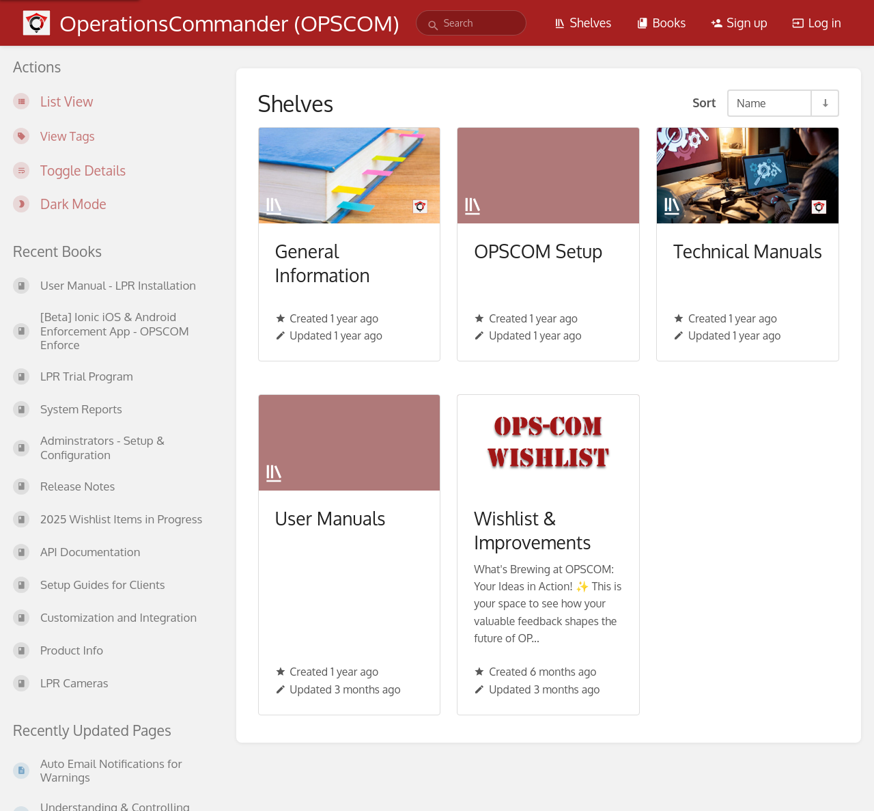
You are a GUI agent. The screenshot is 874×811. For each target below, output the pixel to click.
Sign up (739, 22)
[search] (471, 23)
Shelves (583, 22)
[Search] (433, 25)
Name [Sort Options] (751, 103)
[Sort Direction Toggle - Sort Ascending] (824, 103)
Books (661, 22)
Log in (816, 22)
